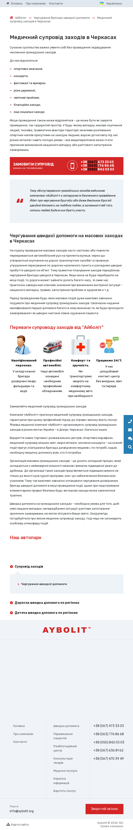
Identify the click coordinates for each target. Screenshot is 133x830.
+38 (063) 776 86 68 (108, 734)
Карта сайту (17, 824)
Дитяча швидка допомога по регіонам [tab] (46, 613)
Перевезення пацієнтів (63, 736)
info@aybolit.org (22, 811)
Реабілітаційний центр (65, 748)
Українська (111, 3)
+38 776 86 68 (97, 166)
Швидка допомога (66, 726)
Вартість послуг (64, 791)
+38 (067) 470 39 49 (108, 759)
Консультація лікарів (63, 761)
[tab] (66, 585)
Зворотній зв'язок (104, 809)
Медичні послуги (65, 770)
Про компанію (23, 734)
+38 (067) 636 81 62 (108, 750)
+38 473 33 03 (97, 162)
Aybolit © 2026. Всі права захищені (110, 824)
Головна (19, 726)
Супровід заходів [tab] (29, 567)
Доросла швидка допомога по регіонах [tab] (47, 603)
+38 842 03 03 (97, 169)
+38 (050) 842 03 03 (109, 742)
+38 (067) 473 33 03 (108, 726)
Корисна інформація (61, 781)
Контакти (20, 741)
